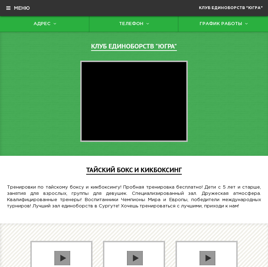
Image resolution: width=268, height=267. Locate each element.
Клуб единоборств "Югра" (231, 8)
